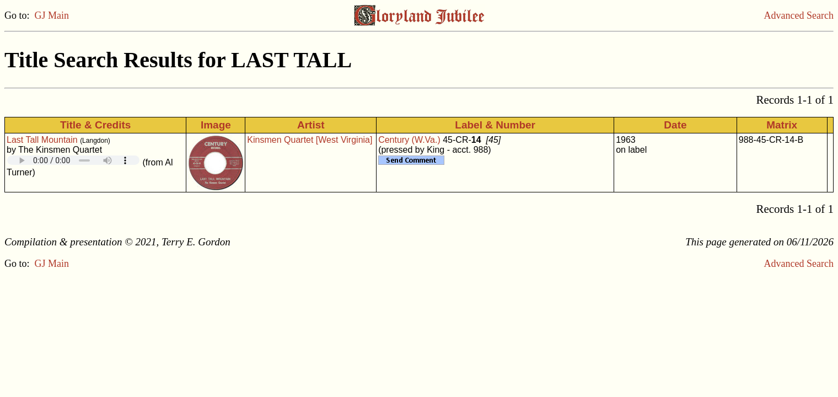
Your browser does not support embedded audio (73, 160)
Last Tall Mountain (42, 139)
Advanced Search (799, 15)
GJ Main (52, 15)
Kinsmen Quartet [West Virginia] (309, 139)
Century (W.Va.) (409, 139)
